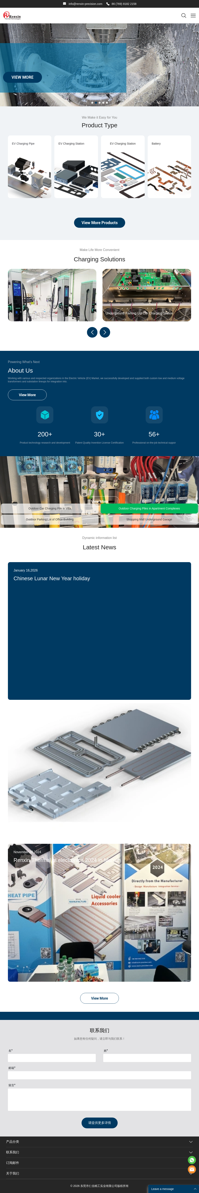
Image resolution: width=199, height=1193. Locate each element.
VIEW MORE (22, 77)
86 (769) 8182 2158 (124, 3)
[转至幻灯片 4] (103, 103)
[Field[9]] (99, 1075)
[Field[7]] (52, 1058)
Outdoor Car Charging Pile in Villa (49, 508)
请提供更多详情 (99, 1123)
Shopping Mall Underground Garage (149, 519)
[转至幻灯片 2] (96, 103)
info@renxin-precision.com (85, 3)
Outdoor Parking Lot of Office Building (50, 519)
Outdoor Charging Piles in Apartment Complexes (149, 508)
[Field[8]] (147, 1058)
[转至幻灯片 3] (100, 103)
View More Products (100, 222)
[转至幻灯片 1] (92, 103)
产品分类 (12, 1142)
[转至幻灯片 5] (107, 103)
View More (27, 395)
